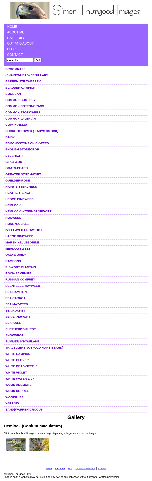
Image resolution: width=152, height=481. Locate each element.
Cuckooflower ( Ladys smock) (31, 131)
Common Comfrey (20, 100)
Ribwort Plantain (20, 267)
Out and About (20, 43)
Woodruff (14, 397)
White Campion (17, 354)
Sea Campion (16, 292)
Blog (11, 49)
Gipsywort (14, 162)
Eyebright (14, 155)
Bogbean (13, 93)
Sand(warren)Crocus (24, 409)
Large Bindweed (19, 236)
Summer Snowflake (22, 341)
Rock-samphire (18, 273)
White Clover (17, 360)
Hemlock (13, 205)
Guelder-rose (17, 180)
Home (12, 27)
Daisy (10, 137)
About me (15, 32)
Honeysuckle (17, 223)
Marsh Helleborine (22, 242)
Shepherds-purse (20, 329)
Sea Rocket (15, 310)
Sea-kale (13, 322)
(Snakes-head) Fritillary (26, 75)
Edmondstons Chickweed (27, 143)
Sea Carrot (15, 298)
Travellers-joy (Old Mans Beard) (34, 347)
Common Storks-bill (23, 112)
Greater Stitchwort (23, 174)
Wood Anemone (18, 384)
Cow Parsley (16, 124)
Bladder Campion (20, 87)
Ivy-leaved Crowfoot (23, 230)
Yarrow (12, 403)
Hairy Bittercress (21, 186)
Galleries (16, 38)
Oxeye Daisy (15, 254)
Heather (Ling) (17, 192)
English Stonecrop (22, 149)
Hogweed (13, 217)
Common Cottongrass (24, 106)
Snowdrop (14, 335)
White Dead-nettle (21, 366)
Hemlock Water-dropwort (28, 211)
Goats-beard (16, 168)
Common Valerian (20, 118)
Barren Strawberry (23, 81)
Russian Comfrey (20, 279)
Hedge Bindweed (19, 199)
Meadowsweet (17, 248)
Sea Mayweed (16, 304)
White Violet (16, 372)
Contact (15, 55)
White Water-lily (19, 378)
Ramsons (13, 261)
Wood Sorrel (17, 391)
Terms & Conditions (85, 468)
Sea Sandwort (17, 316)
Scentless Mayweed (22, 285)
